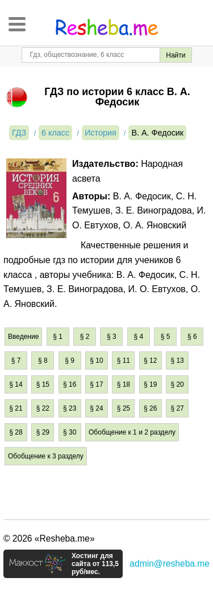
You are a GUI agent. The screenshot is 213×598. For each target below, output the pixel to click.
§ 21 (15, 408)
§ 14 (15, 384)
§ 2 (85, 337)
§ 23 (69, 408)
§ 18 (123, 384)
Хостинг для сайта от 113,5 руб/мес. (95, 564)
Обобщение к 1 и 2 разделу (132, 432)
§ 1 (57, 337)
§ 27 (176, 408)
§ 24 (96, 408)
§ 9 (69, 360)
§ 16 (69, 384)
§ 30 (69, 432)
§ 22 (42, 408)
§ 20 (176, 384)
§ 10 (96, 360)
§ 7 (16, 360)
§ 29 (42, 432)
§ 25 (123, 408)
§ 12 (150, 360)
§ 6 (192, 337)
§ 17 (96, 384)
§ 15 (42, 384)
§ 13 (176, 360)
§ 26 (150, 408)
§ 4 (138, 337)
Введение (23, 337)
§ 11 (123, 360)
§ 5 (165, 337)
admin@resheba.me (170, 563)
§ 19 (150, 384)
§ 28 (15, 432)
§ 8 (43, 360)
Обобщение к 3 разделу (45, 456)
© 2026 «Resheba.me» (49, 538)
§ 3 (111, 337)
